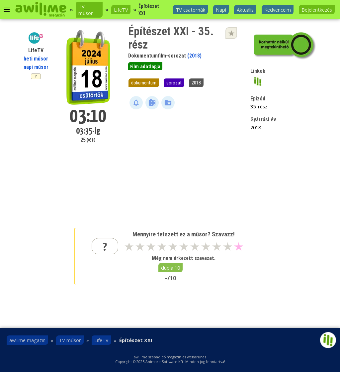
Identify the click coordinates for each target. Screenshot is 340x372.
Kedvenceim (277, 9)
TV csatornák (190, 9)
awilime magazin (27, 340)
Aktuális (245, 9)
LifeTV (121, 9)
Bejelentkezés (316, 9)
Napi (221, 9)
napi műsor (36, 67)
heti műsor (36, 59)
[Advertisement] (184, 162)
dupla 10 (170, 267)
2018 (196, 83)
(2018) (194, 56)
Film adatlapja (145, 66)
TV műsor (85, 9)
